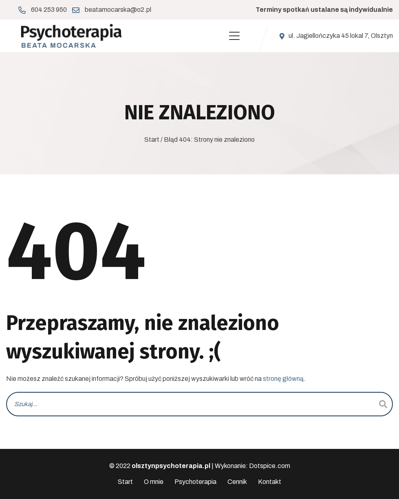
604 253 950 (49, 9)
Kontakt (269, 481)
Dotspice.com (269, 465)
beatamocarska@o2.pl (118, 9)
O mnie (153, 481)
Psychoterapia (195, 481)
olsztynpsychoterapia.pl (171, 465)
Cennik (237, 481)
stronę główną (283, 378)
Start (151, 139)
